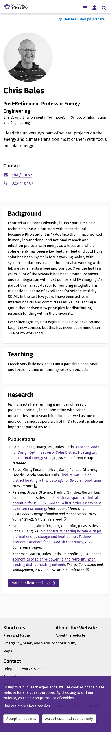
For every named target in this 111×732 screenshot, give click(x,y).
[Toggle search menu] (104, 7)
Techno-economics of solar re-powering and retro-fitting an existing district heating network (57, 559)
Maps (7, 651)
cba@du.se (22, 174)
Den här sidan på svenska (84, 19)
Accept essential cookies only (69, 719)
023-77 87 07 (22, 183)
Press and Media (16, 635)
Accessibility (66, 643)
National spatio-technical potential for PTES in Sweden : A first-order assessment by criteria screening (56, 503)
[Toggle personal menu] (94, 7)
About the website (70, 635)
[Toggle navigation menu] (84, 7)
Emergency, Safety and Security (29, 643)
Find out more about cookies (26, 706)
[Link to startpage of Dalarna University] (15, 5)
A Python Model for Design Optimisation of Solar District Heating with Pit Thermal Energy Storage (56, 452)
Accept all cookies (21, 719)
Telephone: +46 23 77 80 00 (24, 669)
